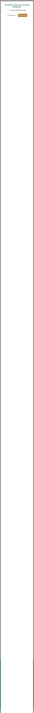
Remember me (12, 15)
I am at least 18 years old (17, 10)
